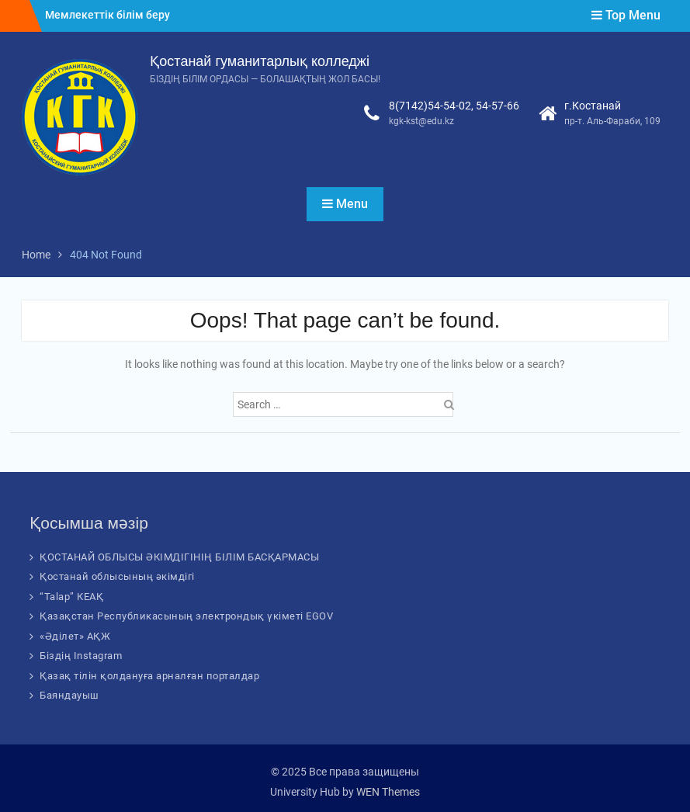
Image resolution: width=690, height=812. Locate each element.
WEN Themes (388, 792)
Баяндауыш (69, 695)
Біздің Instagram (81, 655)
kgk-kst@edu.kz (421, 121)
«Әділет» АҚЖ (75, 636)
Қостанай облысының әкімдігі (117, 576)
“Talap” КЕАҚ (71, 596)
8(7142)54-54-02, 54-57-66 (454, 105)
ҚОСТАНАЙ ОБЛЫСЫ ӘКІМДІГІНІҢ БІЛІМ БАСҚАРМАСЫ (179, 557)
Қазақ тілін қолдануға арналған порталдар (149, 676)
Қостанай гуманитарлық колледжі (259, 61)
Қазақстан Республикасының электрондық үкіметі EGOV (186, 616)
